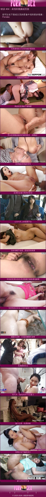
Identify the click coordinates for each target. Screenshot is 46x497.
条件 (12, 493)
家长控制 (40, 493)
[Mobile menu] (2, 3)
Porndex (6, 17)
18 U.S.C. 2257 (21, 493)
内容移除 (32, 493)
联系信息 (5, 493)
